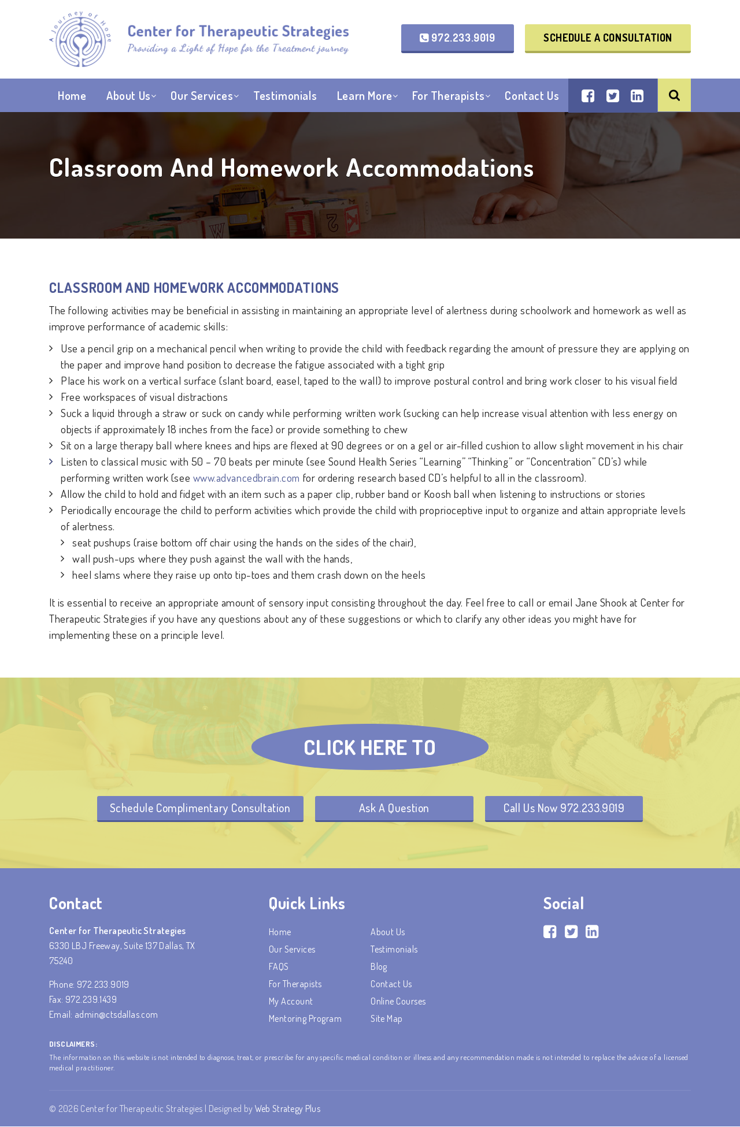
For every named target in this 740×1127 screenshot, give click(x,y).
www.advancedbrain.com (248, 477)
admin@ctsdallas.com (116, 1015)
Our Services (202, 97)
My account (291, 1001)
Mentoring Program (305, 1019)
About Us (128, 97)
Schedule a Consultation (607, 38)
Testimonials (285, 97)
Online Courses (398, 1001)
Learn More (365, 97)
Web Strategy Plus (288, 1109)
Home (72, 97)
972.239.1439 (91, 1000)
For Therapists (448, 97)
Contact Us (532, 97)
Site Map (387, 1019)
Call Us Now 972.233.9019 (567, 808)
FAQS (279, 967)
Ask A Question (394, 808)
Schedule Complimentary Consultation (195, 808)
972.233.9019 (457, 38)
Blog (379, 967)
